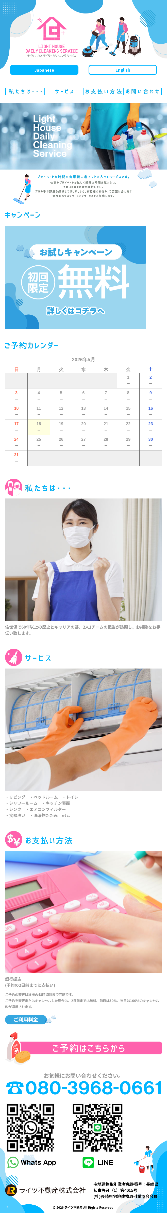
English (122, 70)
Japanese (44, 70)
